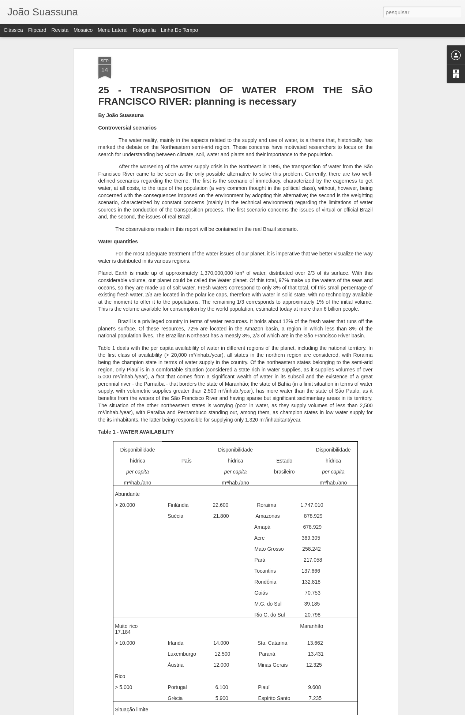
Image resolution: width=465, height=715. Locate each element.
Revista (59, 30)
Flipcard (37, 30)
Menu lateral (113, 30)
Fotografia (144, 30)
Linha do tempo (179, 30)
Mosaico (83, 30)
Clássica (13, 30)
